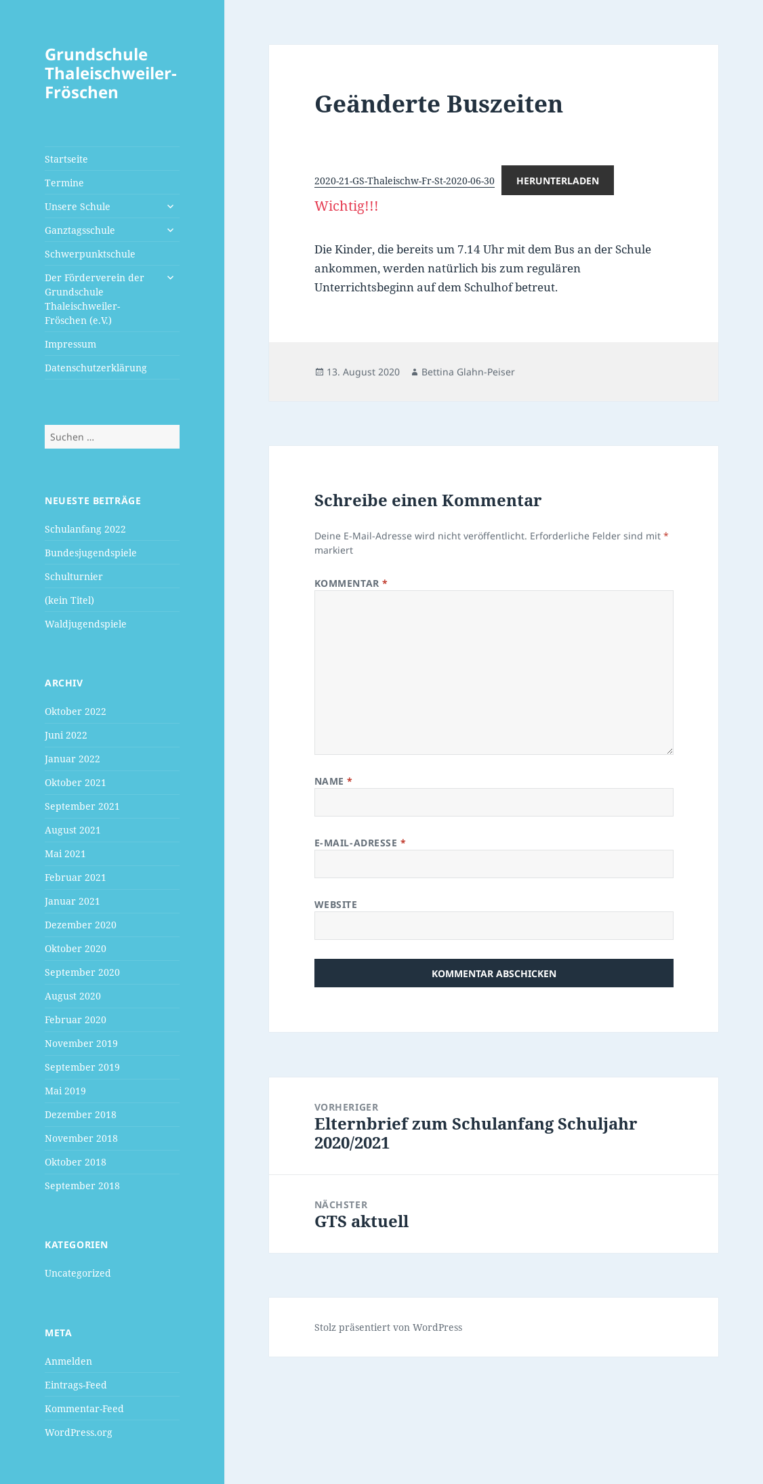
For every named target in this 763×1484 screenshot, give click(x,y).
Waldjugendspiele (86, 623)
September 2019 (82, 1066)
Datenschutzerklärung (96, 367)
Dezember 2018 (81, 1114)
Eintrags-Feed (76, 1384)
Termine (64, 182)
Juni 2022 (66, 734)
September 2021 (82, 806)
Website (336, 904)
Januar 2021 (72, 900)
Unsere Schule (77, 206)
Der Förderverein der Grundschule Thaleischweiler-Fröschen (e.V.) (94, 299)
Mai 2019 (65, 1090)
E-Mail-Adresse (360, 842)
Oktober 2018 (75, 1161)
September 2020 (82, 972)
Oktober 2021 (75, 782)
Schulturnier (74, 576)
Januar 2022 (72, 758)
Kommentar (351, 583)
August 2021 (73, 829)
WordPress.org (78, 1432)
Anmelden (68, 1361)
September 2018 (82, 1185)
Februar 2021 (75, 877)
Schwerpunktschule (90, 253)
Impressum (70, 343)
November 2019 (81, 1043)
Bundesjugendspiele (91, 552)
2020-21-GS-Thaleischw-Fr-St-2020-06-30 (404, 180)
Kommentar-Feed (84, 1408)
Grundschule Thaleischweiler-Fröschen (111, 73)
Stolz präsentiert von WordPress (388, 1327)
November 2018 (81, 1138)
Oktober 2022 (75, 711)
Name (333, 781)
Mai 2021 (65, 853)
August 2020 (73, 995)
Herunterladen (557, 180)
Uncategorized (78, 1272)
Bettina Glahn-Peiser (468, 371)
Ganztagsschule (80, 230)
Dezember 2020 (81, 924)
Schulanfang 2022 (85, 528)
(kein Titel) (69, 600)
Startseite (66, 158)
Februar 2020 (75, 1019)
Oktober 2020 (75, 948)
